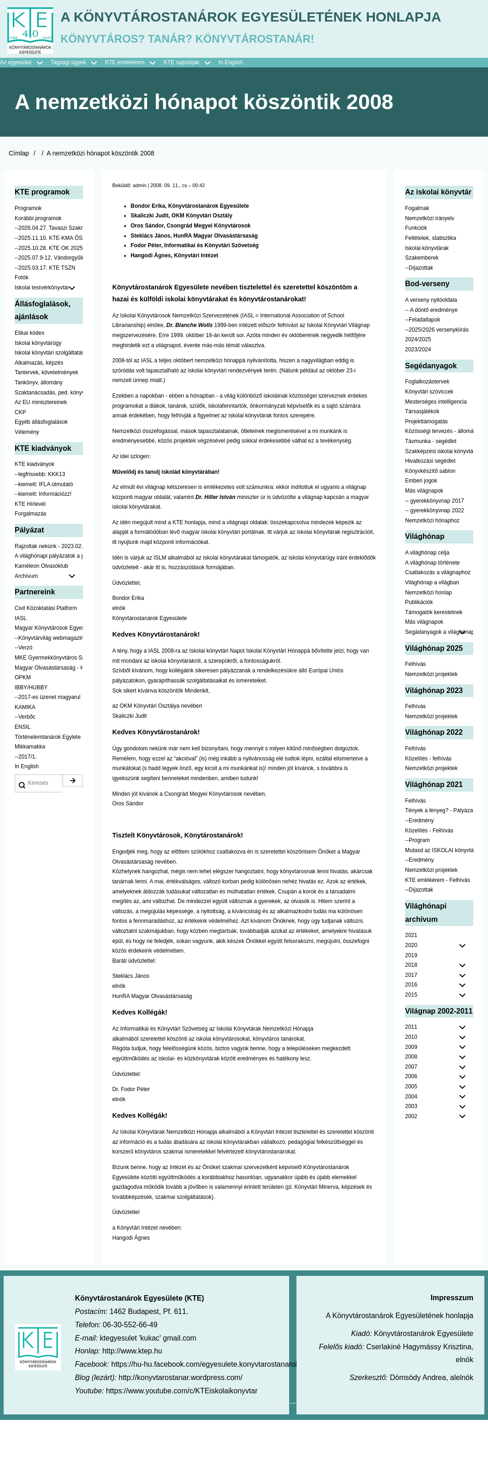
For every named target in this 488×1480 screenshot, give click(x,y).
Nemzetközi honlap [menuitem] (428, 652)
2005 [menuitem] (411, 1146)
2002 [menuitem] (411, 1176)
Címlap (19, 213)
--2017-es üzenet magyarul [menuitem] (47, 757)
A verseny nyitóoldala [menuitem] (431, 360)
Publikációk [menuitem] (419, 663)
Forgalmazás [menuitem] (30, 574)
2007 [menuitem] (411, 1127)
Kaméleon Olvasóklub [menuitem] (41, 626)
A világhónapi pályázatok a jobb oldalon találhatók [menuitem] (49, 616)
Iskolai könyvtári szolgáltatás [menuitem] (49, 413)
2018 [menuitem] (411, 1025)
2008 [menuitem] (411, 1117)
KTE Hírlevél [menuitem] (30, 564)
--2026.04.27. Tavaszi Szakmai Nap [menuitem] (49, 288)
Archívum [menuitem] (49, 637)
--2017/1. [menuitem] (26, 817)
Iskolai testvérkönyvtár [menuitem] (49, 348)
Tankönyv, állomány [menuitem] (39, 442)
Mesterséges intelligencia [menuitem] (436, 462)
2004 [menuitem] (411, 1156)
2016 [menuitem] (411, 1045)
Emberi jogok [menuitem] (421, 541)
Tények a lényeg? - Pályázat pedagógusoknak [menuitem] (439, 871)
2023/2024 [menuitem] (418, 410)
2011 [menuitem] (411, 1087)
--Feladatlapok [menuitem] (422, 380)
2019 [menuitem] (411, 1015)
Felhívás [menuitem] (415, 724)
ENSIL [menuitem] (23, 787)
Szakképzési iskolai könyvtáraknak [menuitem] (439, 511)
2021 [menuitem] (411, 995)
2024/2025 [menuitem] (418, 400)
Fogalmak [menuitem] (417, 269)
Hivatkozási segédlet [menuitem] (430, 521)
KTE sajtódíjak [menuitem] (181, 122)
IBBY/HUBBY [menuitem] (31, 747)
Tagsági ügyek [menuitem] (78, 123)
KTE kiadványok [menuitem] (35, 524)
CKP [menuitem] (20, 472)
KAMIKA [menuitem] (25, 767)
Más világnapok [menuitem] (424, 551)
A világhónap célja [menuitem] (427, 613)
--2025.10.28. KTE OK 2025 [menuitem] (49, 308)
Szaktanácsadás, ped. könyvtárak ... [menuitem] (49, 452)
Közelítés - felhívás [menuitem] (428, 818)
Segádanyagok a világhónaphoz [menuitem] (439, 692)
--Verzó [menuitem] (24, 708)
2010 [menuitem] (411, 1097)
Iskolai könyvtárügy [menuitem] (38, 403)
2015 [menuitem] (411, 1055)
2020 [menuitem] (411, 1005)
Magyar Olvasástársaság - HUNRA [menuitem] (49, 728)
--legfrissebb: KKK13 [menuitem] (40, 534)
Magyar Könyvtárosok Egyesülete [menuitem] (49, 688)
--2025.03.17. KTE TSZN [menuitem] (45, 328)
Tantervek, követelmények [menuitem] (46, 433)
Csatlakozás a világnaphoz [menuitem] (438, 633)
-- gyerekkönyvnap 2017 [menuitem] (434, 561)
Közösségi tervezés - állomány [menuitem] (439, 491)
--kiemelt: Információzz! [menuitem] (43, 554)
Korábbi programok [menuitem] (38, 278)
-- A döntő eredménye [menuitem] (431, 370)
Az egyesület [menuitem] (25, 123)
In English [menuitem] (231, 122)
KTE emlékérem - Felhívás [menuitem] (437, 940)
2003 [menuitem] (411, 1167)
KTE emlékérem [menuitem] (134, 123)
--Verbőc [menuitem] (25, 777)
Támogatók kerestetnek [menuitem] (433, 672)
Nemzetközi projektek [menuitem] (431, 734)
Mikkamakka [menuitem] (30, 807)
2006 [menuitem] (411, 1137)
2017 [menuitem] (411, 1035)
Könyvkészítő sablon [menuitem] (430, 531)
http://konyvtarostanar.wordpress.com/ (180, 1437)
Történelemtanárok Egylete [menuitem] (48, 797)
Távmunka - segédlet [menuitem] (430, 501)
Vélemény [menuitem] (27, 492)
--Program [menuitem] (417, 901)
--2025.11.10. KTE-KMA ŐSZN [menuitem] (49, 298)
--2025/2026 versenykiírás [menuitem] (437, 390)
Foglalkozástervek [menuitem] (427, 442)
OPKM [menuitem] (23, 738)
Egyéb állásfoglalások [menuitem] (41, 482)
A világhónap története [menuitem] (432, 623)
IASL (248, 375)
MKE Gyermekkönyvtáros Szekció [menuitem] (49, 718)
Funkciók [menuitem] (416, 288)
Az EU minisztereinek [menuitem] (41, 463)
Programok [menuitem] (28, 269)
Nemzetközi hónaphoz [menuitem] (432, 580)
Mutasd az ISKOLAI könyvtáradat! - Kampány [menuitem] (439, 910)
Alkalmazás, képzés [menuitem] (39, 423)
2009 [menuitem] (411, 1107)
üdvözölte (284, 557)
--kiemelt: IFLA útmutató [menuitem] (44, 544)
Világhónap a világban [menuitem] (432, 642)
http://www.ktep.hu (132, 1411)
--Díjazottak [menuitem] (419, 328)
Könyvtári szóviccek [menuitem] (429, 452)
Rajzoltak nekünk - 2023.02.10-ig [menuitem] (49, 606)
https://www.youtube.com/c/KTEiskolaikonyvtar (182, 1451)
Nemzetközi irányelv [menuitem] (429, 278)
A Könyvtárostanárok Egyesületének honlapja (244, 81)
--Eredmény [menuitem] (419, 880)
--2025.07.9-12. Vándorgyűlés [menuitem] (49, 318)
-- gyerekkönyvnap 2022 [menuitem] (434, 571)
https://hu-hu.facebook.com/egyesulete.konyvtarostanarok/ (206, 1425)
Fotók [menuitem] (21, 338)
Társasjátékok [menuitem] (422, 472)
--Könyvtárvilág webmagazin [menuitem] (49, 698)
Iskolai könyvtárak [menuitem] (427, 308)
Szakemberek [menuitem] (422, 318)
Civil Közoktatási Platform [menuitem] (46, 668)
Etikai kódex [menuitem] (29, 393)
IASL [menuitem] (21, 678)
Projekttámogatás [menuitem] (426, 481)
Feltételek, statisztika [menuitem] (430, 298)
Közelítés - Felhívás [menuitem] (429, 890)
